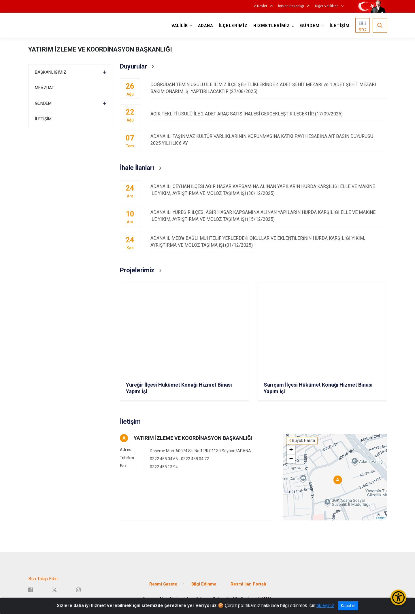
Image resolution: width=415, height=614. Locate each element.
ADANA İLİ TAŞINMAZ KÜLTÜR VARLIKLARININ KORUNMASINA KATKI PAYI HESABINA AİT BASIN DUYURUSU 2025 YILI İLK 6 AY (268, 140)
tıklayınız (325, 605)
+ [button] (291, 450)
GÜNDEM (43, 103)
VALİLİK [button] (179, 25)
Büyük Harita (303, 440)
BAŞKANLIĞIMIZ (50, 72)
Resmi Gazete (163, 584)
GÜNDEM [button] (310, 25)
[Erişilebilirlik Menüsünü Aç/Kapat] (398, 597)
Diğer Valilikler (327, 6)
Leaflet (380, 518)
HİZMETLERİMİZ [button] (271, 25)
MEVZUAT (44, 87)
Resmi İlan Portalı (248, 584)
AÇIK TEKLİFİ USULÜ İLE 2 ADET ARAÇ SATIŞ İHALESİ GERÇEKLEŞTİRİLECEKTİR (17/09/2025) (268, 114)
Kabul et (348, 605)
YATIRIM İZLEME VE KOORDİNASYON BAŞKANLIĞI (100, 49)
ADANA (205, 25)
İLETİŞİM (340, 25)
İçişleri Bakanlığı (291, 6)
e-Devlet (260, 6)
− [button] (291, 459)
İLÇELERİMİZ (233, 25)
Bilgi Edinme (203, 584)
